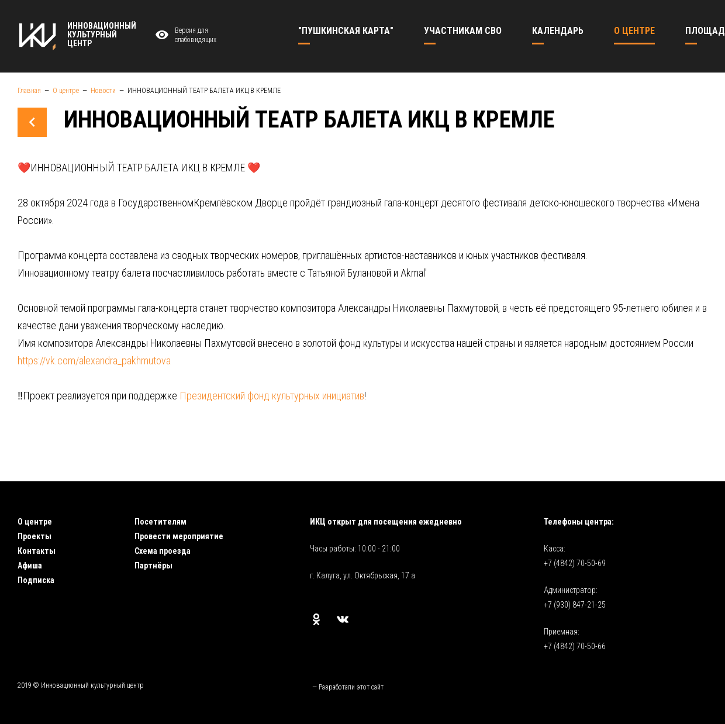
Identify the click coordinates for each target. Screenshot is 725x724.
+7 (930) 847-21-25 (575, 604)
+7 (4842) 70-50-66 (575, 646)
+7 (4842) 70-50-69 (575, 563)
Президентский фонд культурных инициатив (271, 395)
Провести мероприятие (178, 536)
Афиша (30, 565)
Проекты (34, 536)
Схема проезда (162, 551)
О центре (35, 521)
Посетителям (160, 521)
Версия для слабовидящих (184, 35)
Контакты (37, 551)
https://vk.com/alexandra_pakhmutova (94, 360)
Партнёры (153, 565)
